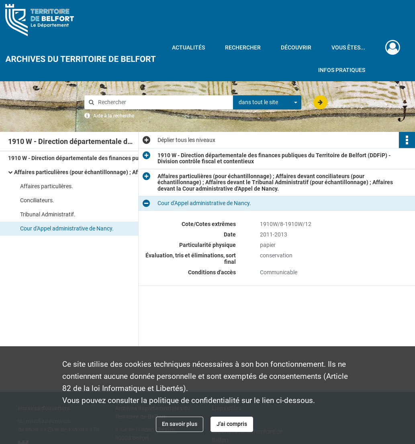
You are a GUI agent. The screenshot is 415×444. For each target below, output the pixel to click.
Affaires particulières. (46, 186)
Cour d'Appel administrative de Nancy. (67, 228)
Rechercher (243, 47)
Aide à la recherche (113, 116)
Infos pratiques (341, 70)
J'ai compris (232, 424)
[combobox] (267, 102)
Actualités (188, 47)
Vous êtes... (348, 47)
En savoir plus (179, 424)
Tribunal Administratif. (48, 214)
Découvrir (296, 47)
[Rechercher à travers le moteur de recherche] (162, 102)
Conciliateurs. (37, 200)
